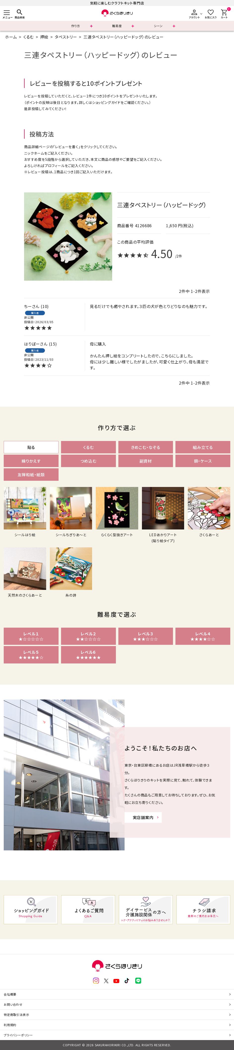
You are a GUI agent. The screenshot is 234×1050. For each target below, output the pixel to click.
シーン (158, 26)
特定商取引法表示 (16, 1014)
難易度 (117, 26)
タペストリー (66, 37)
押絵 (44, 37)
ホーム (11, 37)
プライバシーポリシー (18, 1035)
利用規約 (10, 1025)
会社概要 (10, 994)
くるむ (28, 37)
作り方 (75, 26)
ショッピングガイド (106, 102)
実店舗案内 (143, 817)
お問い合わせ (13, 1004)
